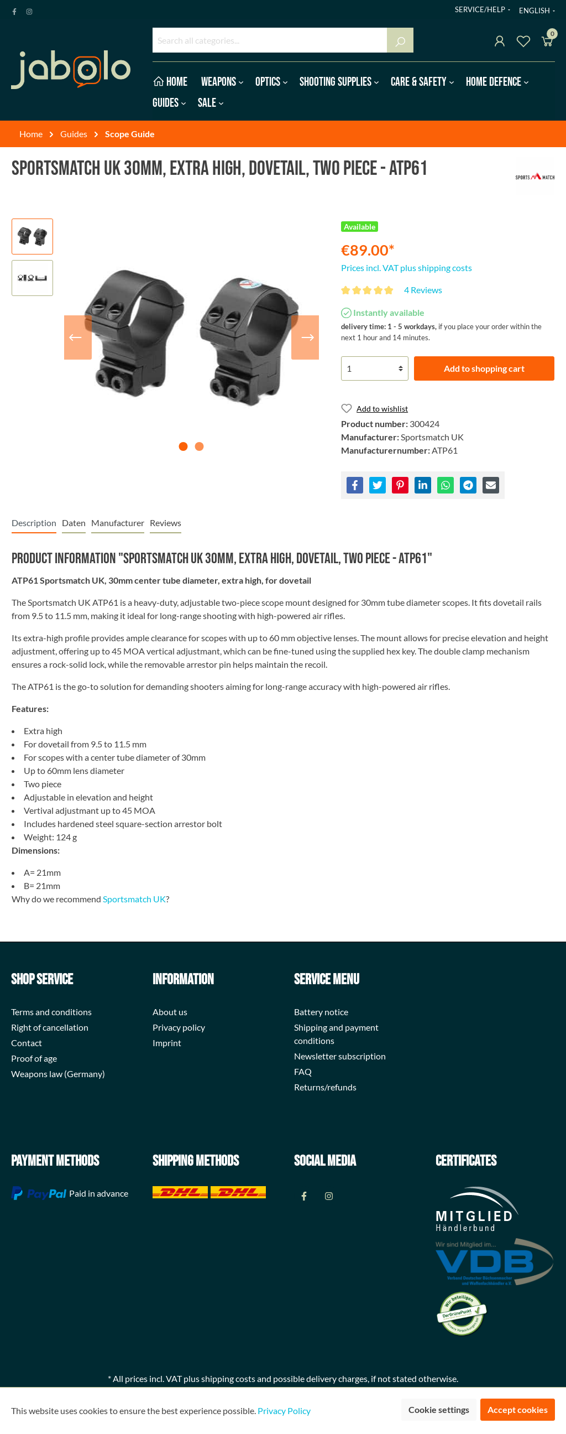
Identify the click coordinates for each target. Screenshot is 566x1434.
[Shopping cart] (547, 43)
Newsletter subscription (340, 1056)
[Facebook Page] (14, 9)
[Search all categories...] (270, 40)
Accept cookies (518, 1409)
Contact (26, 1042)
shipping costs (228, 1378)
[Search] (400, 40)
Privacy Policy (284, 1410)
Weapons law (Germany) (58, 1073)
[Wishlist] (523, 43)
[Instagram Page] (29, 9)
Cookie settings (438, 1409)
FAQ (303, 1071)
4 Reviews (423, 289)
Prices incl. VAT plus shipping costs (406, 267)
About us (170, 1011)
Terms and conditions (51, 1011)
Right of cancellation (49, 1027)
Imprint (167, 1042)
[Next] (307, 337)
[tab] (34, 522)
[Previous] (75, 337)
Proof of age (34, 1058)
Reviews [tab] (165, 522)
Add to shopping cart (484, 368)
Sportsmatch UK (134, 898)
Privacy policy (179, 1027)
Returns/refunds (325, 1087)
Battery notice (321, 1011)
